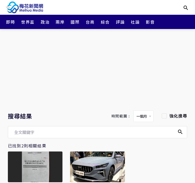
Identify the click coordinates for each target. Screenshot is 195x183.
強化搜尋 (178, 116)
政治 (45, 22)
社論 (135, 22)
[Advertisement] (97, 68)
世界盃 (28, 22)
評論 (120, 22)
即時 (10, 22)
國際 (75, 22)
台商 (90, 22)
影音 (150, 22)
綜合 (105, 22)
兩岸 (60, 22)
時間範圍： (121, 116)
